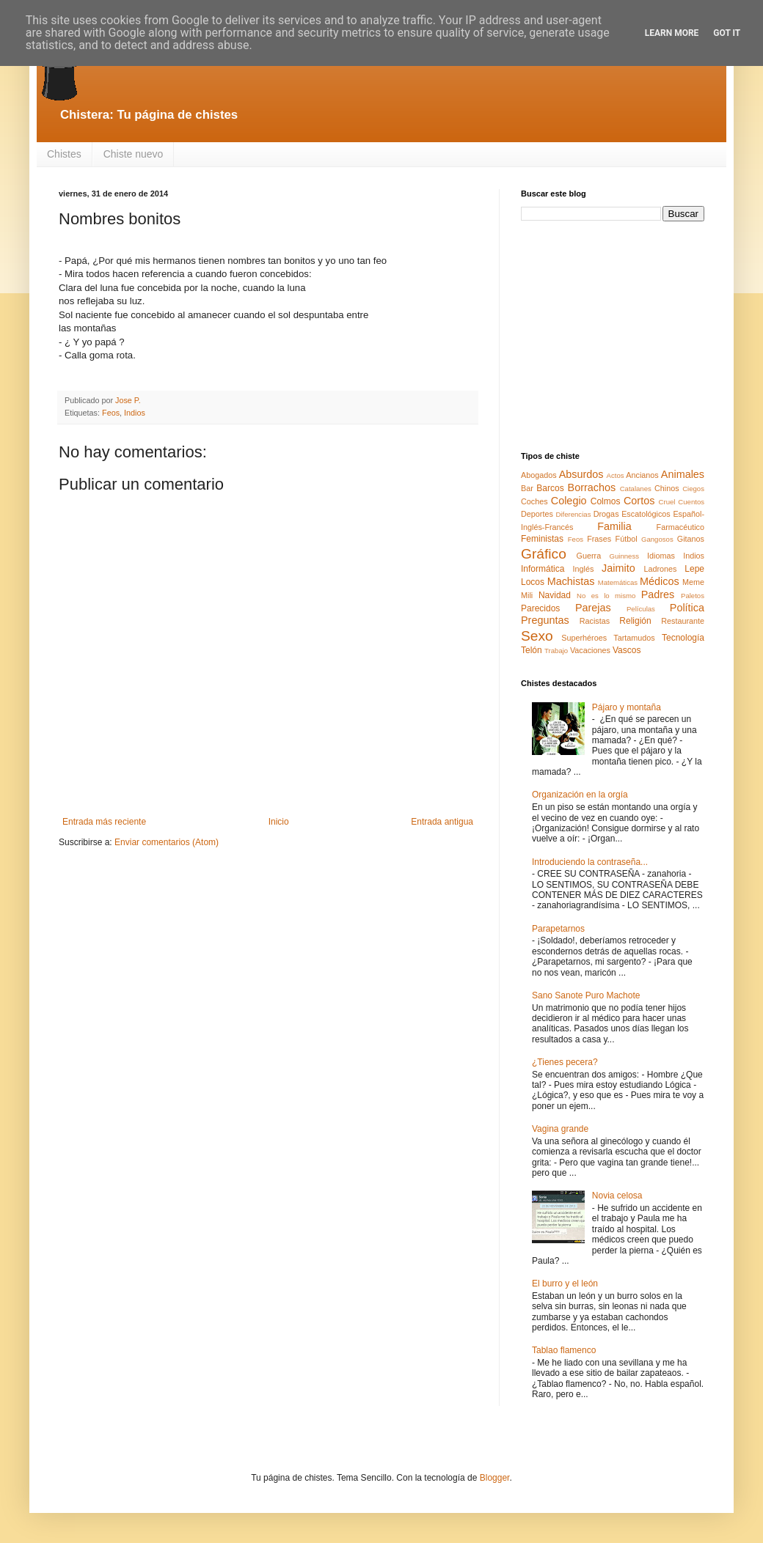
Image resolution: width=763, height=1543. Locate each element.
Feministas (542, 539)
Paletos (692, 596)
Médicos (659, 581)
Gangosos (657, 539)
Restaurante (682, 620)
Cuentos (691, 502)
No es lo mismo (606, 596)
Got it (726, 33)
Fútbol (627, 538)
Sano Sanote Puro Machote (586, 995)
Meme (693, 582)
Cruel (667, 502)
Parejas (593, 608)
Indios (134, 412)
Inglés (583, 568)
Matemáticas (618, 582)
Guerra (589, 555)
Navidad (555, 595)
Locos (532, 582)
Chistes (64, 154)
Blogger (495, 1478)
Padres (658, 594)
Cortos (639, 501)
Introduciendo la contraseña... (590, 862)
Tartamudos (633, 637)
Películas (641, 609)
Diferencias (573, 514)
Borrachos (592, 487)
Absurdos (581, 474)
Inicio (279, 822)
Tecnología (683, 638)
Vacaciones (590, 650)
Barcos (549, 488)
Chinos (666, 488)
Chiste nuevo (133, 154)
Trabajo (556, 651)
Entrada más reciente (104, 822)
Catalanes (635, 489)
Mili (527, 595)
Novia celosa (617, 1195)
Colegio (569, 501)
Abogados (539, 475)
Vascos (626, 650)
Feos (111, 412)
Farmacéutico (680, 527)
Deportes (537, 513)
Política (687, 608)
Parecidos (540, 608)
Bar (527, 488)
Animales (682, 474)
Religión (635, 621)
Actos (615, 475)
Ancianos (642, 475)
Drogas (606, 513)
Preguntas (545, 620)
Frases (599, 538)
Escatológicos (646, 513)
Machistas (571, 581)
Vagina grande (560, 1129)
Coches (534, 501)
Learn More (672, 33)
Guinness (624, 556)
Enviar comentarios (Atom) (166, 842)
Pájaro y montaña (626, 707)
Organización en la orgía (580, 794)
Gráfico (543, 553)
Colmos (606, 501)
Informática (542, 569)
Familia (614, 526)
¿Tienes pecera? (565, 1062)
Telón (531, 650)
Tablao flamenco (564, 1350)
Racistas (595, 620)
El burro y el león (565, 1283)
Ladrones (659, 568)
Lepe (694, 569)
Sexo (537, 636)
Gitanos (690, 538)
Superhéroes (584, 637)
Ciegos (693, 489)
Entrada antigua (442, 822)
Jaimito (618, 568)
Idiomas (661, 555)
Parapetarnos (558, 929)
